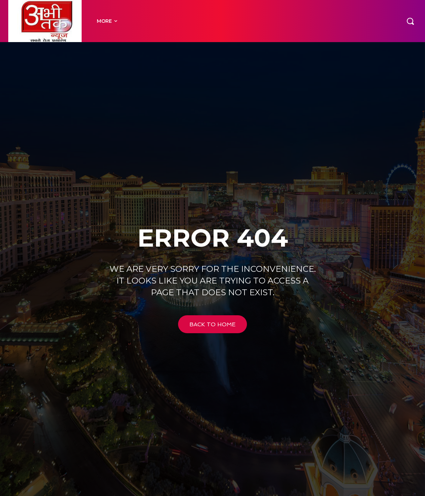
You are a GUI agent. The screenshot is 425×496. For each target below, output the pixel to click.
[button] (410, 21)
